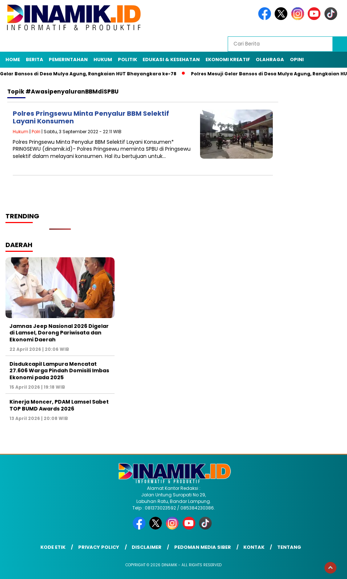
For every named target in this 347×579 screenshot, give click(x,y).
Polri (36, 131)
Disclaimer (146, 547)
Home (12, 59)
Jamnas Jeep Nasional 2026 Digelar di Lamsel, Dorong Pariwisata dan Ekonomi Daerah (59, 332)
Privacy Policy (98, 547)
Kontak (253, 547)
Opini (297, 59)
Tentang (289, 547)
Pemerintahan (68, 59)
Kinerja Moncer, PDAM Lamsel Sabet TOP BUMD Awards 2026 (59, 405)
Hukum (102, 59)
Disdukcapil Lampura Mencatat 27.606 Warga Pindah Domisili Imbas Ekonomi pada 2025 (59, 370)
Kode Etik (52, 547)
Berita (34, 59)
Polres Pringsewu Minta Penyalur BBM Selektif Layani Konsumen (91, 117)
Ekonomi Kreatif (228, 59)
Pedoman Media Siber (202, 547)
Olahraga (270, 59)
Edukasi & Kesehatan (171, 59)
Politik (127, 59)
